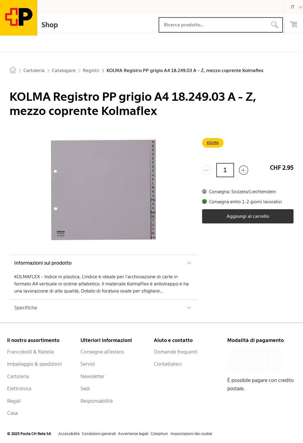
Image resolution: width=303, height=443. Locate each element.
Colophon (159, 433)
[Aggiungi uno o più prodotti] (243, 170)
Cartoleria (18, 376)
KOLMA (213, 142)
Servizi (87, 364)
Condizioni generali (99, 433)
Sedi (85, 388)
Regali (14, 401)
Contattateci (168, 364)
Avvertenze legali (133, 433)
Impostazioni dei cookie (191, 433)
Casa (12, 413)
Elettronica (19, 388)
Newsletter (92, 376)
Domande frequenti (176, 352)
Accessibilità (69, 433)
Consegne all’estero (102, 352)
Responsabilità (96, 401)
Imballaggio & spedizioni (34, 364)
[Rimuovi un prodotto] (207, 170)
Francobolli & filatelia (30, 352)
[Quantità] (225, 170)
